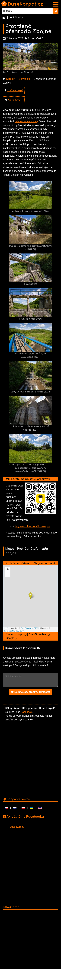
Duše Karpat (17, 826)
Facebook (26, 712)
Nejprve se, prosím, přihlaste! (30, 692)
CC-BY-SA (21, 631)
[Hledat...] (27, 11)
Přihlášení (17, 17)
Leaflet (6, 628)
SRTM (36, 628)
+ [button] (8, 569)
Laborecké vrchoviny (26, 121)
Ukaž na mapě (15, 90)
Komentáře (14, 99)
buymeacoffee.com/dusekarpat (32, 526)
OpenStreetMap (27, 628)
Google (10, 638)
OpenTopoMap (10, 631)
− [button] (8, 574)
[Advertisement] (29, 758)
